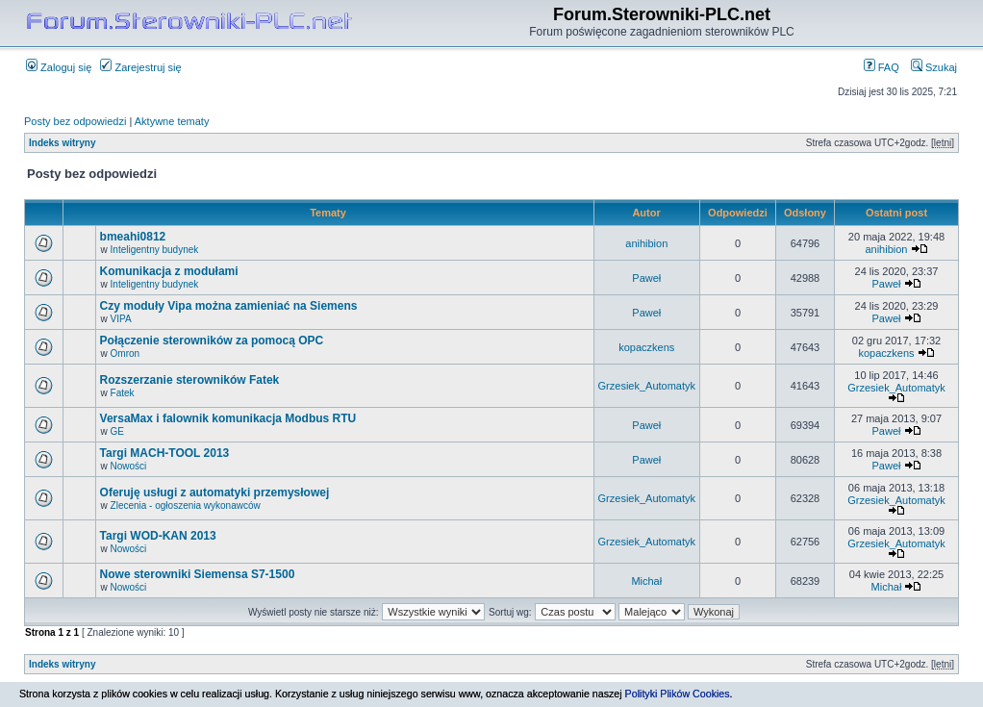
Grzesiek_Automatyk (646, 385)
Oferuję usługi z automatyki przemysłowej (215, 492)
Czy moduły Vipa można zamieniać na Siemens (229, 306)
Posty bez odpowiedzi (75, 121)
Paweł (646, 278)
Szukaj (934, 67)
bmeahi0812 (133, 236)
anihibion (646, 243)
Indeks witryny (62, 143)
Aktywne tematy (172, 121)
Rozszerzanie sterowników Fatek (190, 380)
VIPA (121, 319)
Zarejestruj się (140, 67)
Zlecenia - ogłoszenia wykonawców (186, 505)
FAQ (881, 67)
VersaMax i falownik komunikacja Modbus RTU (228, 418)
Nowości (129, 466)
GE (117, 431)
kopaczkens (646, 347)
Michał (646, 581)
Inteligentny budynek (155, 249)
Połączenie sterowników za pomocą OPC (212, 340)
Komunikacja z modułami (169, 271)
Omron (125, 353)
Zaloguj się (58, 67)
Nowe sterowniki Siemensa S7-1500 (197, 574)
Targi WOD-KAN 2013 (158, 536)
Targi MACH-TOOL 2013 (165, 453)
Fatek (123, 393)
